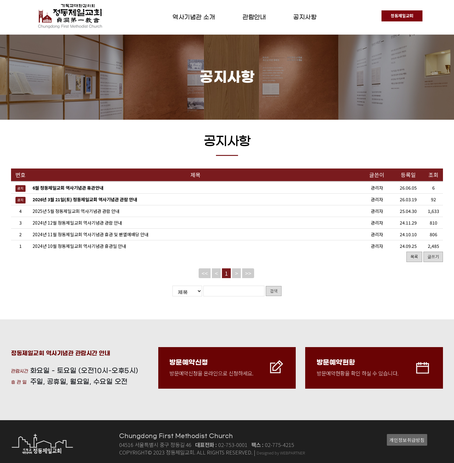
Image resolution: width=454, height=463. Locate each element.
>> (248, 273)
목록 (414, 257)
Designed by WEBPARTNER (281, 453)
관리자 (377, 211)
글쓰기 (433, 257)
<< (204, 273)
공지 (20, 188)
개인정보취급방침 (407, 440)
